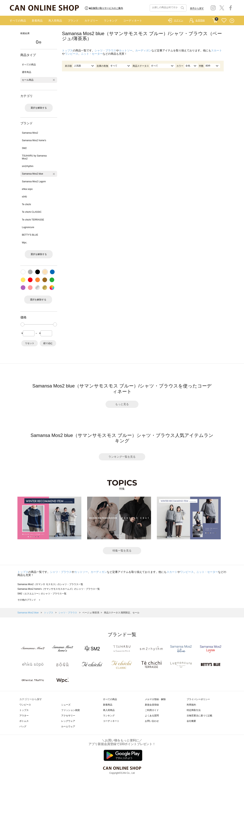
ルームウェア (68, 726)
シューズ (65, 704)
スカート (216, 50)
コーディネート (132, 20)
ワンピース (71, 53)
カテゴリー (91, 20)
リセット (29, 343)
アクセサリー (68, 715)
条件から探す (197, 8)
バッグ (22, 726)
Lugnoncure (28, 227)
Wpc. (24, 242)
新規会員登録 (152, 704)
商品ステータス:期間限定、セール (121, 612)
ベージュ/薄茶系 (90, 612)
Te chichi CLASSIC (31, 212)
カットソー (125, 50)
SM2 (24, 148)
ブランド (73, 20)
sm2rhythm (27, 166)
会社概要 (191, 721)
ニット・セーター (92, 53)
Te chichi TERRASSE (33, 219)
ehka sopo (27, 189)
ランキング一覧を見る (122, 456)
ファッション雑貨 (70, 710)
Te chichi (26, 204)
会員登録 (200, 20)
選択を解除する (39, 107)
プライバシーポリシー (198, 699)
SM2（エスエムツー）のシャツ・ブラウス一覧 (41, 593)
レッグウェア (68, 721)
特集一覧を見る (122, 550)
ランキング (110, 20)
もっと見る (122, 404)
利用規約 (191, 704)
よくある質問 (152, 715)
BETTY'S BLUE (30, 234)
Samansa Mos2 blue (32, 173)
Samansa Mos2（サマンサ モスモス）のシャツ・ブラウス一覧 (50, 584)
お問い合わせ (152, 721)
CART (214, 19)
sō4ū (24, 196)
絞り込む (48, 343)
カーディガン (143, 50)
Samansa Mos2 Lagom (34, 181)
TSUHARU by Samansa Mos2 (34, 157)
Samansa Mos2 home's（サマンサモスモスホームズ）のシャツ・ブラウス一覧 (58, 589)
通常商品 (26, 72)
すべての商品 (18, 20)
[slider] (22, 324)
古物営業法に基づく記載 (199, 715)
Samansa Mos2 (30, 132)
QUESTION (232, 20)
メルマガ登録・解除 (155, 699)
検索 (182, 8)
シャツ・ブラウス (105, 50)
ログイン (178, 20)
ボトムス (24, 721)
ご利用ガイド (152, 710)
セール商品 (28, 80)
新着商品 (37, 20)
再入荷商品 (55, 20)
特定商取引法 (194, 710)
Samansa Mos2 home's (34, 140)
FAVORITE (224, 20)
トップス (67, 50)
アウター (24, 715)
